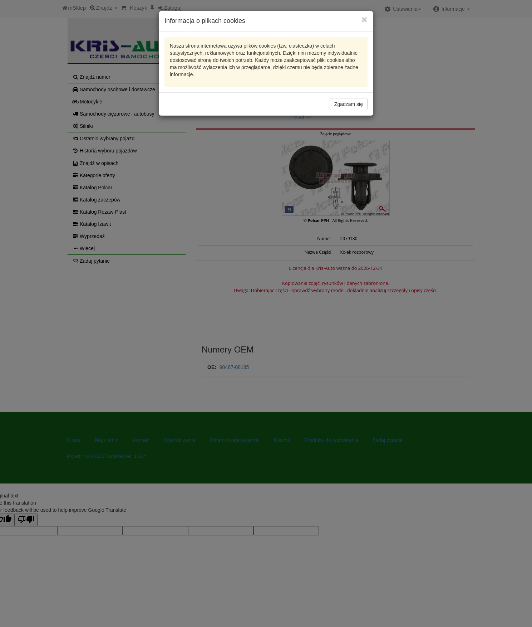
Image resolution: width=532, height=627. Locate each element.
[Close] (364, 19)
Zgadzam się (348, 104)
